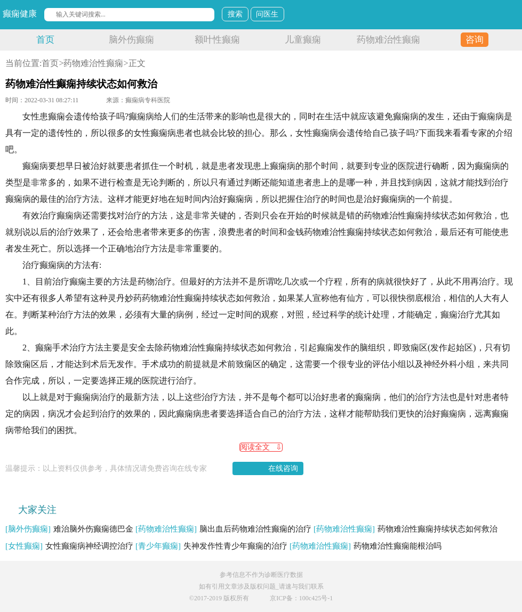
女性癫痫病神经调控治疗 (69, 546)
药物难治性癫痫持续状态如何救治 (405, 529)
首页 (45, 40)
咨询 (474, 40)
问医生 (267, 14)
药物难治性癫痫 (388, 40)
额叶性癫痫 (217, 40)
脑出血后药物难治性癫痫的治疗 (223, 529)
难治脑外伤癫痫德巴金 (69, 529)
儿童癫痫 (303, 40)
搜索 (235, 14)
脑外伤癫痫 (131, 40)
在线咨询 (283, 468)
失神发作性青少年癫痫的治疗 (211, 546)
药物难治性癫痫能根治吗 (365, 546)
